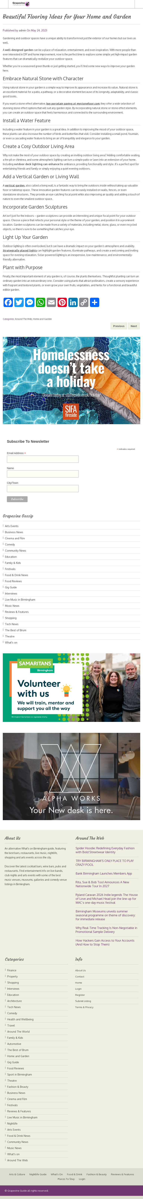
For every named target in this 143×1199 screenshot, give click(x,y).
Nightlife (12, 1126)
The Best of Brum (15, 633)
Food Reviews (13, 584)
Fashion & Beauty (17, 1089)
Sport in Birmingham (19, 1077)
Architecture (14, 1004)
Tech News (11, 627)
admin (22, 30)
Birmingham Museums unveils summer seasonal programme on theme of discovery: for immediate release (105, 918)
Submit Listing (83, 1004)
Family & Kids (13, 566)
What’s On (70, 1177)
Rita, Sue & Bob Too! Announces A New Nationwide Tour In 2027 (102, 887)
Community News (15, 553)
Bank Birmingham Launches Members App (104, 876)
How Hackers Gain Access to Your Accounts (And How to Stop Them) (105, 945)
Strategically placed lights (31, 253)
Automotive (14, 1047)
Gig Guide (11, 590)
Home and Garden (42, 322)
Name (10, 471)
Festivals (10, 572)
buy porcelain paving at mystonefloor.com (76, 103)
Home (78, 985)
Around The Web (23, 322)
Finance (11, 973)
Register (80, 998)
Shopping (11, 621)
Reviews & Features (17, 615)
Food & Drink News (16, 578)
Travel (11, 1028)
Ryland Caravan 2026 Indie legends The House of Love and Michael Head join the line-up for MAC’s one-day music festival (107, 902)
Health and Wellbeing (20, 1022)
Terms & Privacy (85, 1010)
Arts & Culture (28, 1177)
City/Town (12, 486)
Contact (80, 979)
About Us (80, 973)
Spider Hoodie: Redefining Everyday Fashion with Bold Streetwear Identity (105, 853)
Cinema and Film (15, 541)
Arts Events (11, 529)
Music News (12, 608)
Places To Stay (80, 1182)
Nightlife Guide (51, 1177)
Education (11, 559)
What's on (11, 645)
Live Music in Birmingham (20, 602)
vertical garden (15, 189)
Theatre (10, 639)
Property (12, 979)
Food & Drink (89, 1177)
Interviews (11, 596)
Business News (14, 535)
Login (78, 991)
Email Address (16, 456)
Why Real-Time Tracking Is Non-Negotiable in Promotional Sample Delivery (106, 933)
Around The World (18, 1034)
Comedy (10, 547)
